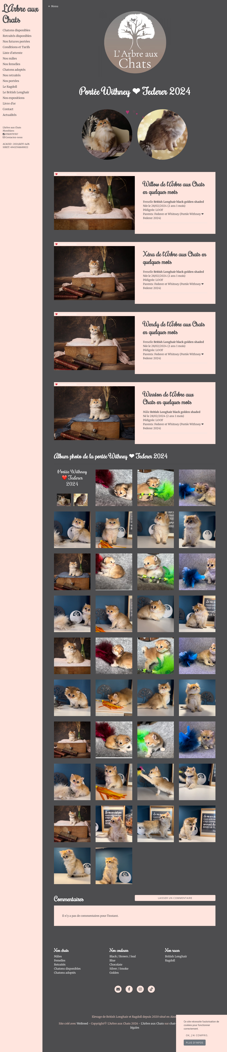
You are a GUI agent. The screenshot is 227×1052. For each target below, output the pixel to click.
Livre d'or (9, 103)
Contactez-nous (12, 137)
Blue (112, 960)
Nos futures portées (16, 41)
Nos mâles (10, 58)
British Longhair (176, 956)
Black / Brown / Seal (123, 956)
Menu (54, 6)
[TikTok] (151, 989)
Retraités (60, 964)
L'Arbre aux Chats (20, 13)
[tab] (22, 30)
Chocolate (116, 964)
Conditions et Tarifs (16, 47)
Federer (159, 214)
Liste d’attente (12, 53)
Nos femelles (11, 64)
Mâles (58, 956)
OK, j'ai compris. (197, 1035)
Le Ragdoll (10, 87)
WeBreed (82, 1023)
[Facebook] (129, 989)
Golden (114, 972)
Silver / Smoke (119, 968)
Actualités (9, 115)
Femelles (59, 960)
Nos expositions (13, 98)
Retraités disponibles (17, 36)
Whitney (174, 214)
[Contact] (118, 989)
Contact (8, 109)
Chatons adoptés (14, 70)
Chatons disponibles (16, 30)
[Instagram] (140, 989)
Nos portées (11, 81)
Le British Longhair (16, 92)
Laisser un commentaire (175, 898)
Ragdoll (170, 960)
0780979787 (11, 134)
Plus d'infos (194, 1042)
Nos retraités (12, 75)
